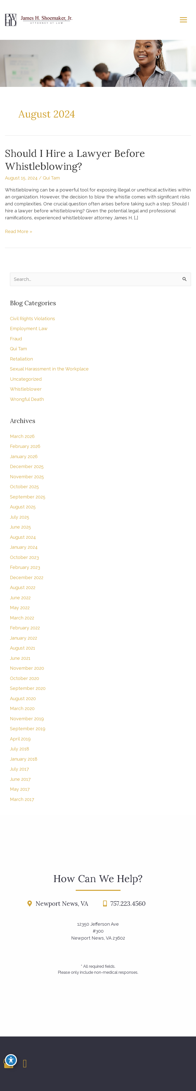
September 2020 (28, 688)
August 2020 (23, 698)
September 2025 (27, 496)
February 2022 (25, 627)
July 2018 (19, 748)
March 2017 (22, 799)
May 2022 (20, 607)
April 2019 (20, 738)
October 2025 (24, 486)
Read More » (18, 231)
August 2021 (22, 648)
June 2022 (20, 597)
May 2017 (20, 789)
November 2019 (27, 718)
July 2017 (19, 769)
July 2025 (19, 517)
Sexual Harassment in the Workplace (49, 368)
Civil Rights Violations (32, 318)
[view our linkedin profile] (24, 1063)
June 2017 (20, 779)
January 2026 (24, 456)
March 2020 (22, 708)
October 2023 (24, 557)
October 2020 (24, 678)
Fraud (16, 338)
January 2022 (23, 638)
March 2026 (22, 436)
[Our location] (193, 1064)
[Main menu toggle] (183, 20)
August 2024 (23, 537)
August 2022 (22, 587)
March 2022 (22, 617)
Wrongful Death (27, 399)
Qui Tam (51, 178)
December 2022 (26, 577)
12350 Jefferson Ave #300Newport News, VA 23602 (98, 931)
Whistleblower (26, 389)
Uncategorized (26, 379)
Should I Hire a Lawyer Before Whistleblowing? (75, 160)
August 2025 (23, 506)
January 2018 (23, 759)
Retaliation (21, 359)
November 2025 (27, 476)
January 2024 (24, 547)
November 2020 (27, 668)
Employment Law (29, 328)
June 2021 (20, 658)
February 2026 (25, 446)
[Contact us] (191, 1064)
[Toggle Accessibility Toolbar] (11, 1060)
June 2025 (20, 527)
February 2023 (25, 567)
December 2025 (27, 466)
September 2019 (27, 728)
